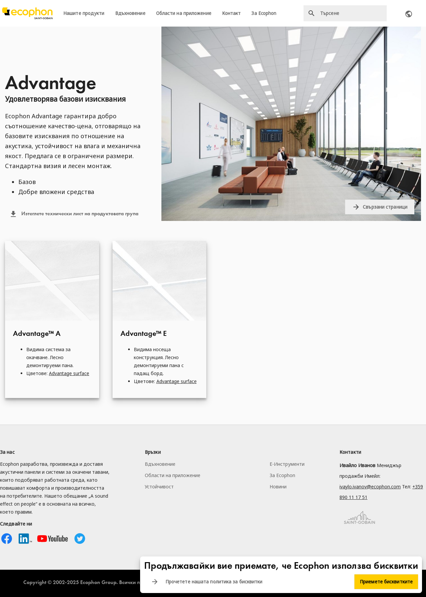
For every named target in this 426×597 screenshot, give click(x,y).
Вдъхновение (130, 13)
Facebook (6, 538)
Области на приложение (183, 13)
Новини (278, 486)
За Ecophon (263, 13)
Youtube (52, 538)
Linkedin (25, 538)
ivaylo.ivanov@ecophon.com (370, 486)
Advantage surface (69, 373)
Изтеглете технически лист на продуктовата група (79, 213)
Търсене (312, 13)
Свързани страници (385, 207)
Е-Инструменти (287, 464)
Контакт (231, 13)
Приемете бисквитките (386, 582)
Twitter (80, 538)
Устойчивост (159, 486)
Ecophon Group (98, 582)
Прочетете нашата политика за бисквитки (214, 582)
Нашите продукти (84, 13)
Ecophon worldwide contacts (409, 14)
